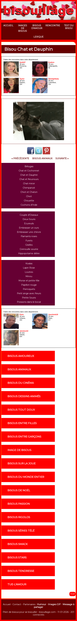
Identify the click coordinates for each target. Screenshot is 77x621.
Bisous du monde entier (25, 476)
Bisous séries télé (21, 530)
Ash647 (23, 62)
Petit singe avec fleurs (29, 293)
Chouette (29, 200)
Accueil (7, 604)
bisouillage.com (47, 612)
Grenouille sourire (29, 249)
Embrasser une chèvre (29, 232)
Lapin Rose (29, 267)
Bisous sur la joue (21, 463)
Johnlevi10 (24, 331)
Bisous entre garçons (24, 436)
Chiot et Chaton (28, 192)
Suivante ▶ (62, 158)
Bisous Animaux (42, 158)
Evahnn (51, 62)
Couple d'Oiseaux (29, 215)
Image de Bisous (19, 450)
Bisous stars (17, 557)
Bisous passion (18, 503)
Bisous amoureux (20, 356)
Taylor (22, 79)
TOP (72, 594)
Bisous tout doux (21, 409)
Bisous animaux (19, 369)
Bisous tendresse (20, 570)
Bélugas (29, 166)
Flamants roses (29, 236)
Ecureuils (29, 223)
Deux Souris (29, 219)
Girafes (29, 244)
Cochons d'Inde (29, 204)
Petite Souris (29, 297)
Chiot (29, 196)
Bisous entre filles (22, 423)
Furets (29, 240)
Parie (22, 314)
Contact (17, 604)
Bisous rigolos (18, 517)
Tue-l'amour (16, 584)
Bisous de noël (18, 490)
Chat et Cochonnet (29, 170)
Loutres (29, 272)
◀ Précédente (20, 158)
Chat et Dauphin (29, 175)
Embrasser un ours (29, 227)
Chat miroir (29, 183)
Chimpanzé (29, 187)
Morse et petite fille (28, 280)
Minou (29, 276)
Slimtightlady (53, 79)
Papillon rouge (29, 284)
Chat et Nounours (28, 179)
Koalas (29, 263)
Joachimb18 (53, 314)
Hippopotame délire (29, 253)
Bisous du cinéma (20, 382)
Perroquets (29, 289)
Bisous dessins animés (23, 396)
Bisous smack (17, 544)
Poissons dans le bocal (29, 302)
